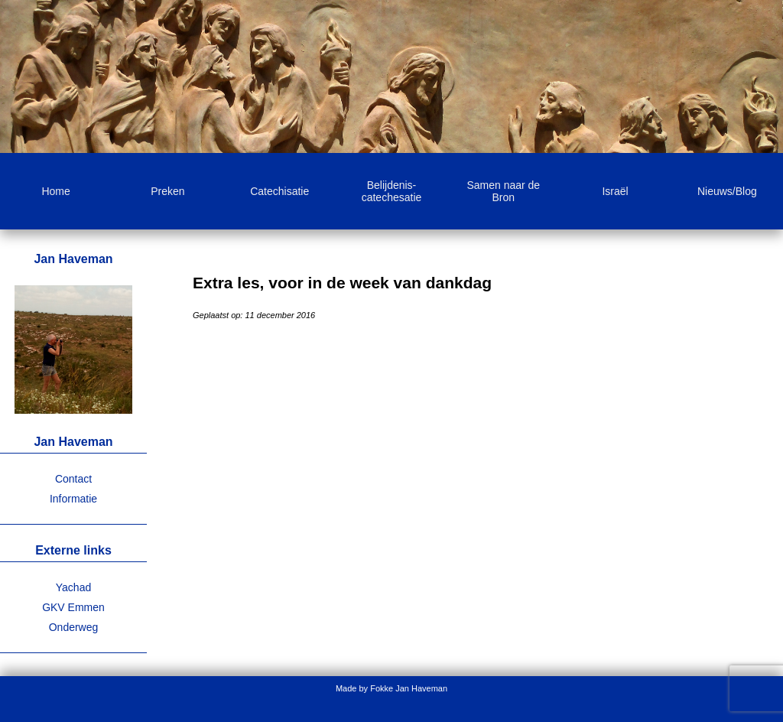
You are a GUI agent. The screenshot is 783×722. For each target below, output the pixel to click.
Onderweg (74, 627)
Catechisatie (279, 191)
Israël (615, 191)
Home (55, 191)
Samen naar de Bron (503, 191)
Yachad (73, 587)
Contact (73, 479)
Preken (167, 191)
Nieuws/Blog (727, 191)
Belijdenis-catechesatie (392, 191)
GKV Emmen (73, 607)
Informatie (73, 499)
